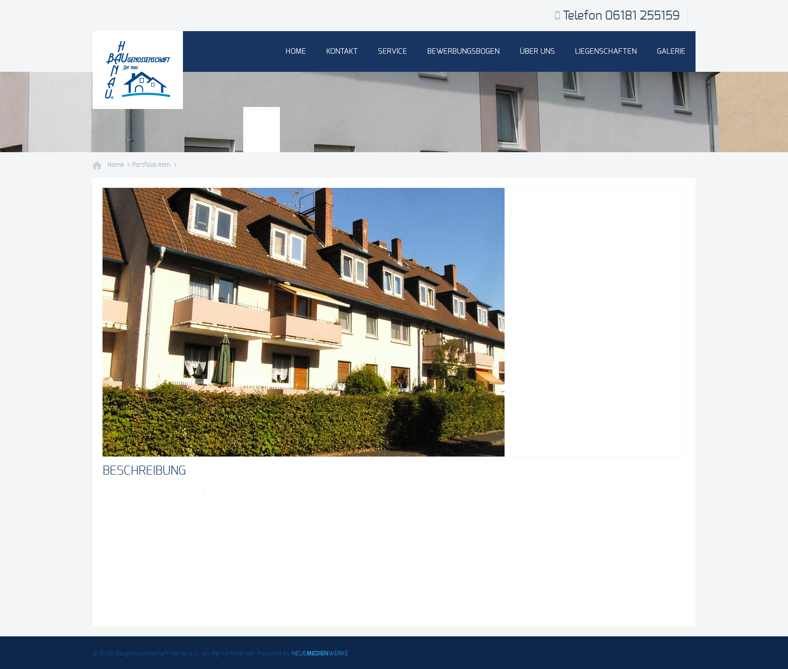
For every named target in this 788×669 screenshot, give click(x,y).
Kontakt (342, 51)
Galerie (671, 51)
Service (392, 51)
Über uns (537, 51)
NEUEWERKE (319, 653)
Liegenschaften (606, 51)
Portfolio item (151, 165)
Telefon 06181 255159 (621, 16)
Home (295, 51)
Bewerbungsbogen (463, 51)
